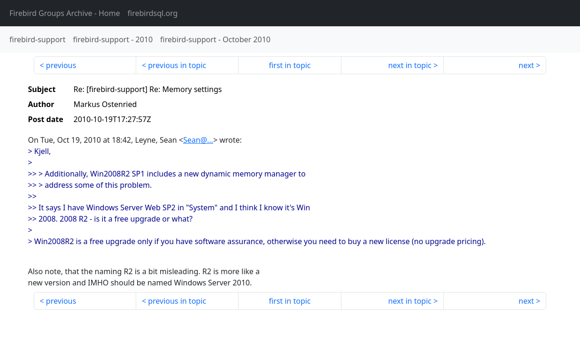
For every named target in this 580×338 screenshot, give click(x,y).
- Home (64, 13)
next (526, 65)
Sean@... (198, 140)
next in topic (409, 65)
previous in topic (177, 65)
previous (61, 65)
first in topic (289, 65)
